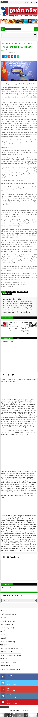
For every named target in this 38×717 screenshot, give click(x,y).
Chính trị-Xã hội (11, 291)
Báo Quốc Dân (7, 301)
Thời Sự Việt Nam (7, 293)
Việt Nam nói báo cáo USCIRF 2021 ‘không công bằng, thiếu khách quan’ (18, 47)
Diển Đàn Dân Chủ (22, 291)
